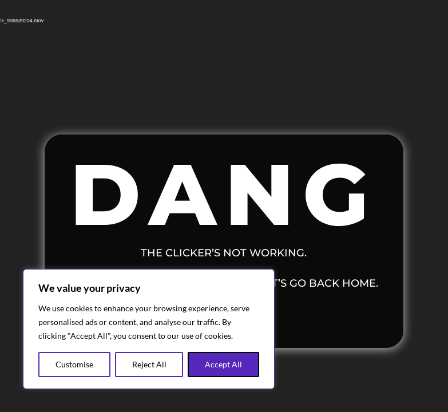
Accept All (223, 364)
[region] (149, 329)
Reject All (149, 364)
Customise (74, 364)
